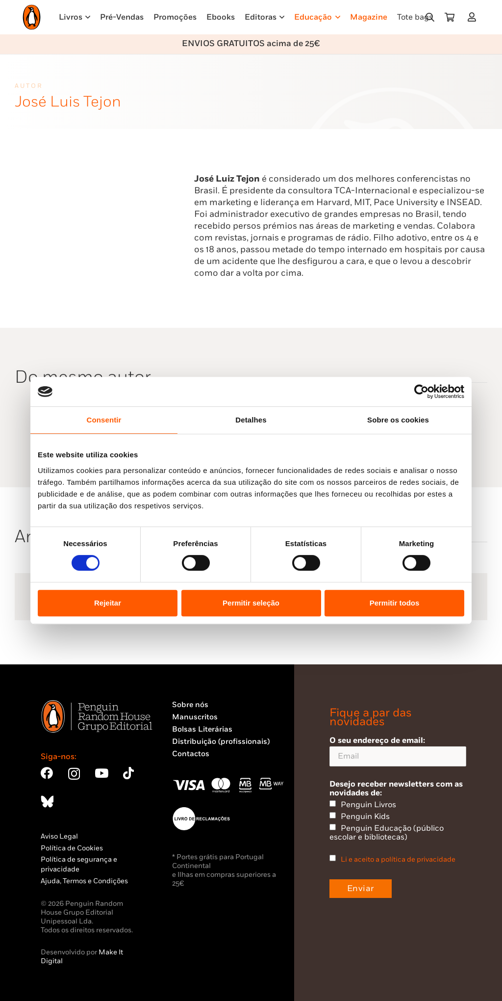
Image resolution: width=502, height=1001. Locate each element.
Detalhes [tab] (250, 420)
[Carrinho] (449, 17)
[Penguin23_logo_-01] (31, 17)
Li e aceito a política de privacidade (398, 859)
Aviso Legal (59, 836)
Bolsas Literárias (202, 729)
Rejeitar (107, 603)
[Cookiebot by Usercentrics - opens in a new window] (421, 391)
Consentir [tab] (104, 420)
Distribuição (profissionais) (221, 741)
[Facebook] (47, 773)
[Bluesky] (47, 801)
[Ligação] (474, 17)
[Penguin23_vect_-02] (201, 818)
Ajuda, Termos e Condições (84, 881)
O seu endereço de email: (397, 751)
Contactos (190, 754)
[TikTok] (128, 773)
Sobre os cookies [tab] (398, 420)
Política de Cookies (72, 848)
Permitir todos (395, 603)
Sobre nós (190, 705)
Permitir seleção (251, 603)
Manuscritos (195, 717)
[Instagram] (74, 774)
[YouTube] (101, 773)
